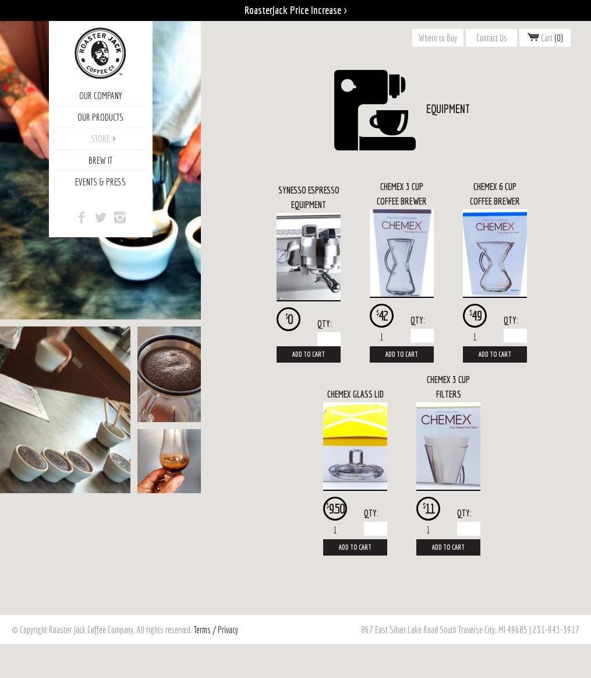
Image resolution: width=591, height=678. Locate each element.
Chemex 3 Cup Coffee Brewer (402, 194)
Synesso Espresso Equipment (308, 197)
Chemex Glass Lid (355, 394)
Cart (545, 38)
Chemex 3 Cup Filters (448, 387)
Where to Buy (438, 38)
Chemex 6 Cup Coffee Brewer (495, 194)
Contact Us (491, 38)
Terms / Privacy (216, 629)
